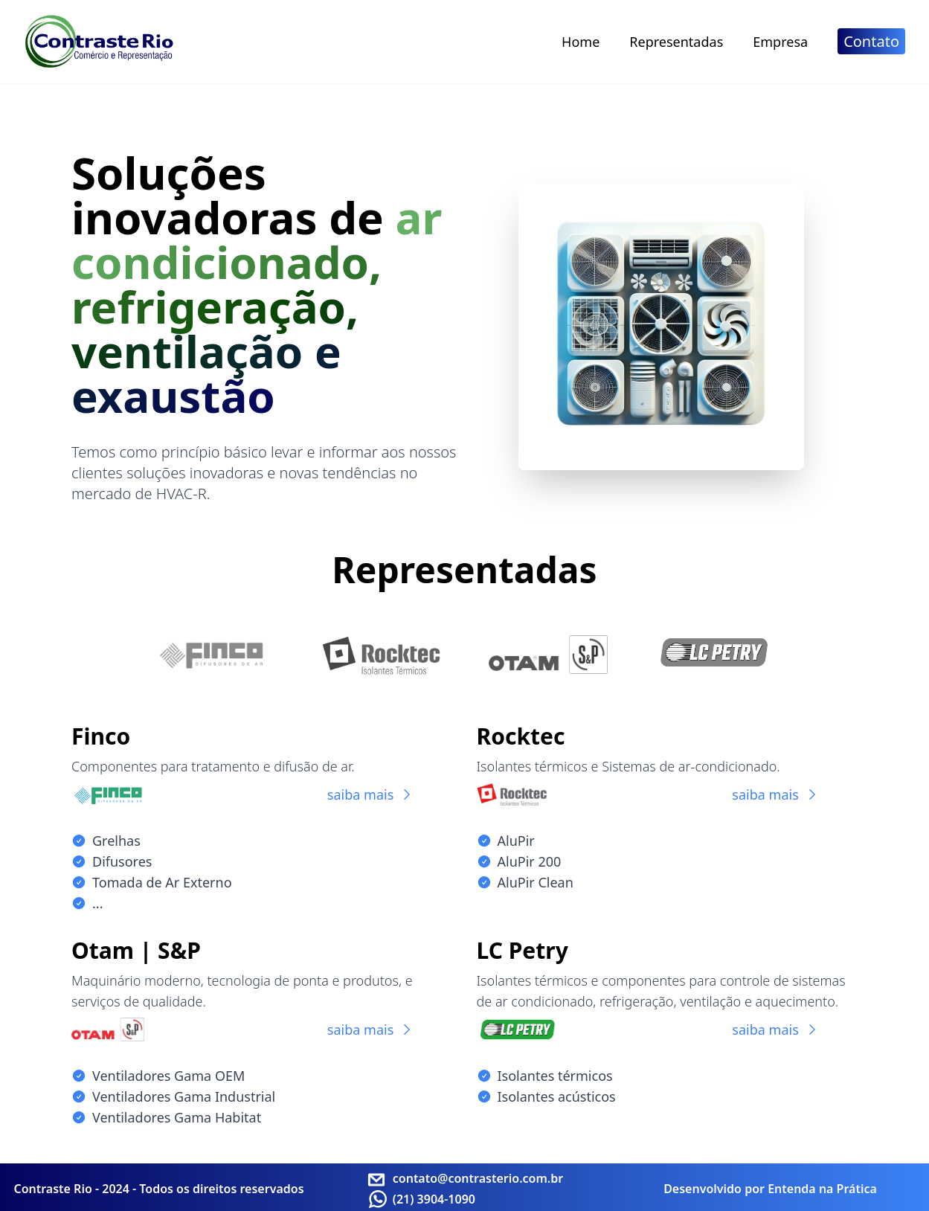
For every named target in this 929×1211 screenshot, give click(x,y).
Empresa (780, 42)
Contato (871, 41)
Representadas (676, 42)
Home (580, 42)
